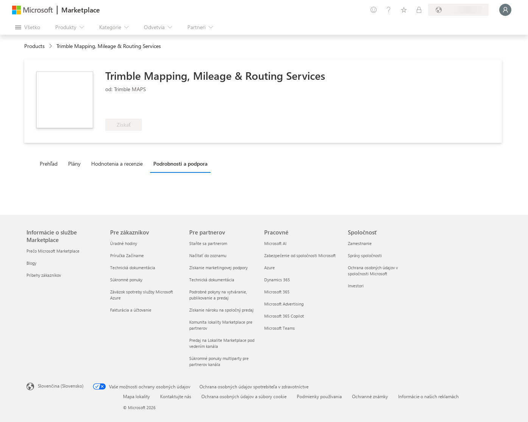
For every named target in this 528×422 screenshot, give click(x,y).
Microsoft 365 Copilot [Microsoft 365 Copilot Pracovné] (284, 316)
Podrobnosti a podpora (180, 163)
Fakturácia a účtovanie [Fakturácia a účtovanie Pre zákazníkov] (130, 310)
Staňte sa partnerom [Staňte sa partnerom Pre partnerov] (208, 243)
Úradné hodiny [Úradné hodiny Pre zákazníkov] (123, 243)
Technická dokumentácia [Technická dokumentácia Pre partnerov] (211, 279)
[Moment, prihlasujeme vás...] (505, 10)
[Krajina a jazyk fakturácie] (458, 10)
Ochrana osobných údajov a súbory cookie (244, 396)
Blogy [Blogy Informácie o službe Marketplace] (31, 263)
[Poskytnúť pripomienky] (374, 10)
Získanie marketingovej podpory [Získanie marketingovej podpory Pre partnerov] (218, 267)
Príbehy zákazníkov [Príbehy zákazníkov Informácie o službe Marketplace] (43, 275)
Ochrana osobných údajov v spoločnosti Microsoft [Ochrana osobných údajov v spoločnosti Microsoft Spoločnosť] (373, 270)
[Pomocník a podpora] (389, 10)
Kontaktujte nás (175, 396)
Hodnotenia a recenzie (117, 163)
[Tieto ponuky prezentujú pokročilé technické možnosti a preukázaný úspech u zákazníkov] (130, 107)
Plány (74, 163)
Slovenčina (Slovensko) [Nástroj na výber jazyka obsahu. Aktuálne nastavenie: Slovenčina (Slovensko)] (61, 386)
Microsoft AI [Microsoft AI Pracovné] (275, 243)
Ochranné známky (370, 396)
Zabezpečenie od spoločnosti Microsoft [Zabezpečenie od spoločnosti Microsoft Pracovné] (300, 255)
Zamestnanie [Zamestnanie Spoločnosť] (360, 243)
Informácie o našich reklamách (428, 396)
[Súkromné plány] (419, 10)
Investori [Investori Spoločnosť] (356, 286)
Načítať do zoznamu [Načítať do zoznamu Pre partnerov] (207, 255)
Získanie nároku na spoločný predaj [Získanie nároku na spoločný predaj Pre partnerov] (221, 310)
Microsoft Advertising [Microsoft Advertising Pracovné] (284, 304)
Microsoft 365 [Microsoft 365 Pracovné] (277, 292)
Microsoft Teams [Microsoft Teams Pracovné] (279, 328)
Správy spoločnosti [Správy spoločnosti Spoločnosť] (365, 255)
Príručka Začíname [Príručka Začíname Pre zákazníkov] (127, 255)
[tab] (50, 163)
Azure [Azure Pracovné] (269, 267)
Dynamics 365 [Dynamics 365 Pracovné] (277, 279)
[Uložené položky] (404, 10)
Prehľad (49, 163)
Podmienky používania (319, 396)
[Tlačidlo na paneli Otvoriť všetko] (27, 27)
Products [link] (34, 46)
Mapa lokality (136, 396)
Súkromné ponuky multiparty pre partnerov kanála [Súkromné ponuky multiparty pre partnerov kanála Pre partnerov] (219, 361)
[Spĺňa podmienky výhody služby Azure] (188, 107)
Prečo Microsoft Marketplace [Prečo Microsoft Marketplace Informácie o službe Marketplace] (52, 251)
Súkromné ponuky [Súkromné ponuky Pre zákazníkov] (126, 279)
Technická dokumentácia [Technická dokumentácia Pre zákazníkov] (132, 267)
